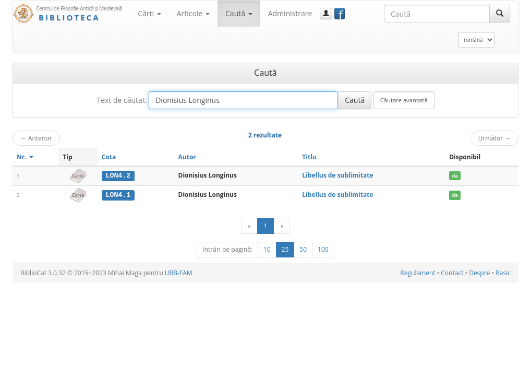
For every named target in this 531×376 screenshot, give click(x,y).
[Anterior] (249, 225)
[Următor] (281, 225)
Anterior (36, 138)
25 (285, 248)
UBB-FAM (178, 272)
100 (323, 248)
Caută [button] (238, 13)
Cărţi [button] (149, 13)
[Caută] (499, 13)
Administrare (290, 13)
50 (303, 248)
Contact (452, 272)
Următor (494, 138)
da (455, 175)
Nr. (25, 156)
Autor (187, 156)
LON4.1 (118, 194)
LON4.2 (118, 175)
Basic (503, 272)
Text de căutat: (121, 100)
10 (267, 248)
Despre (479, 272)
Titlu (309, 156)
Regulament (417, 272)
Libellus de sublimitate (337, 175)
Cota (109, 156)
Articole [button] (193, 13)
